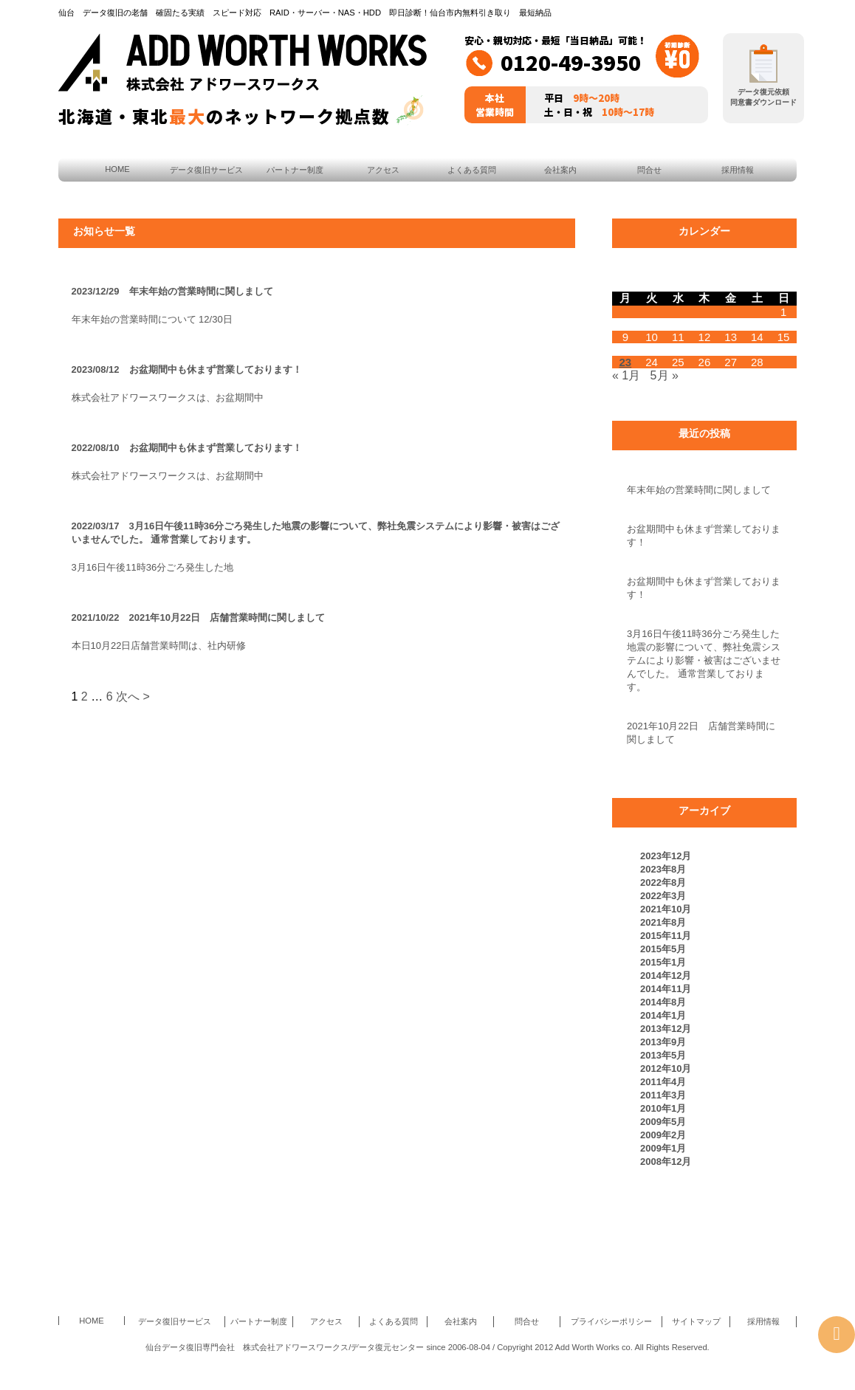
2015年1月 (663, 962)
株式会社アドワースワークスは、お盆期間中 (168, 397)
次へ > (133, 696)
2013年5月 (663, 1055)
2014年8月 (663, 1002)
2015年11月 (665, 935)
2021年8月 (663, 922)
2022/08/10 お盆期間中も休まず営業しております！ (187, 447)
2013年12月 (665, 1028)
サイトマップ (696, 1321)
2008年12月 (665, 1161)
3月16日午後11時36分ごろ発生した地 (153, 567)
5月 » (664, 375)
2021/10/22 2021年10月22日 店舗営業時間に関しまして (199, 617)
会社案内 (560, 169)
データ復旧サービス (206, 169)
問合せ (649, 169)
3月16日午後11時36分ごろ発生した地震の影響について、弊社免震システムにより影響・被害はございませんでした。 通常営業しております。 (703, 660)
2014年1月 (663, 1015)
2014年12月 (665, 975)
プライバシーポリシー (611, 1321)
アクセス (383, 169)
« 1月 (626, 375)
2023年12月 (665, 855)
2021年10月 (665, 909)
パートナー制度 (295, 169)
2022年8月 (663, 882)
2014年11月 (665, 988)
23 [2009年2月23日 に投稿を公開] (625, 362)
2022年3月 (663, 895)
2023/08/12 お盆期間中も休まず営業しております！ (187, 369)
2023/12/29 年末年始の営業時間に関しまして (172, 291)
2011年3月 (663, 1095)
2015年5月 (663, 948)
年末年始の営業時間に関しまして (699, 489)
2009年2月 (663, 1134)
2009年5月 (663, 1121)
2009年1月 (663, 1148)
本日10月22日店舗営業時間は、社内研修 (159, 645)
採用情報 (737, 169)
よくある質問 (471, 169)
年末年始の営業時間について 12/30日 (152, 319)
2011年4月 (663, 1081)
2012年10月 (665, 1068)
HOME (117, 169)
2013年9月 (663, 1041)
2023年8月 (663, 869)
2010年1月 (663, 1108)
